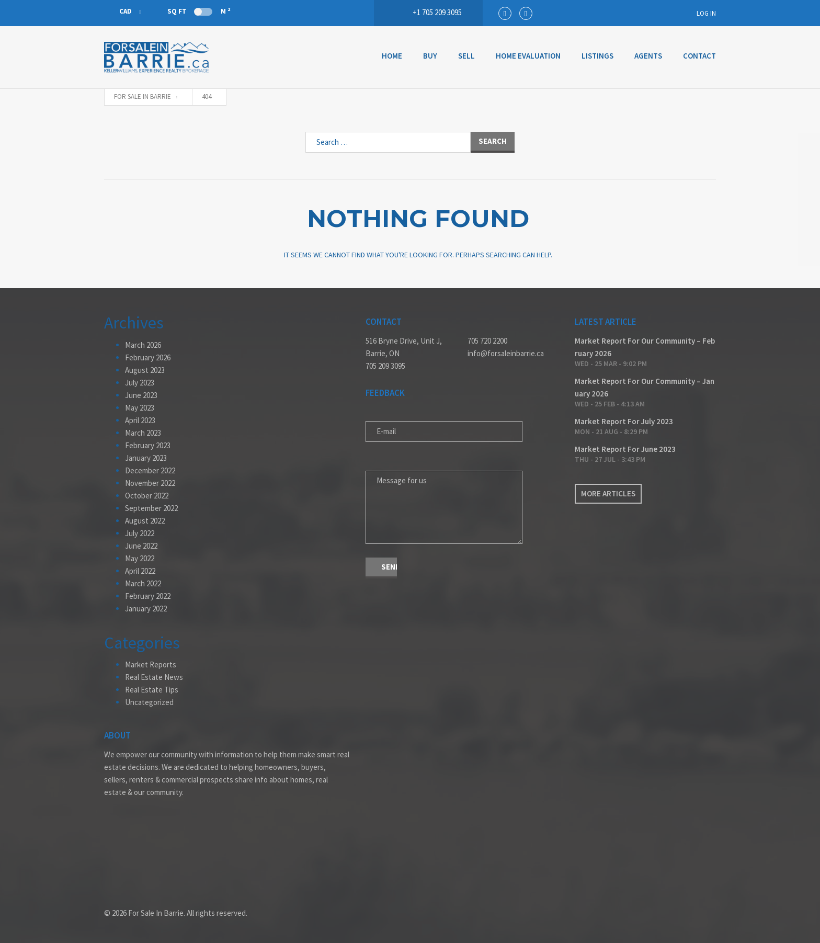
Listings (597, 56)
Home (392, 56)
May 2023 (139, 408)
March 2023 (143, 433)
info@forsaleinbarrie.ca (506, 353)
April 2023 (140, 420)
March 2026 (143, 345)
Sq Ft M (198, 11)
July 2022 (139, 533)
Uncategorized (149, 702)
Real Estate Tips (151, 690)
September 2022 (151, 508)
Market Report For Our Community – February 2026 (645, 347)
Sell (466, 56)
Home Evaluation (528, 56)
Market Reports (150, 664)
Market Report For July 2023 (624, 421)
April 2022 (140, 571)
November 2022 (150, 483)
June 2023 (141, 395)
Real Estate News (154, 677)
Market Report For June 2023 (625, 449)
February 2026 (147, 357)
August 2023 (145, 370)
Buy (430, 56)
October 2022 (146, 496)
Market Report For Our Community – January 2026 (644, 387)
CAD (118, 11)
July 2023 (139, 383)
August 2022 (145, 521)
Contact (699, 56)
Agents (648, 56)
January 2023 (146, 458)
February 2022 (147, 596)
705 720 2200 (487, 341)
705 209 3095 (385, 366)
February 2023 (147, 445)
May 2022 (139, 558)
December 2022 (150, 470)
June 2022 (141, 546)
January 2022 (146, 608)
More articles (608, 493)
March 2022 (143, 583)
